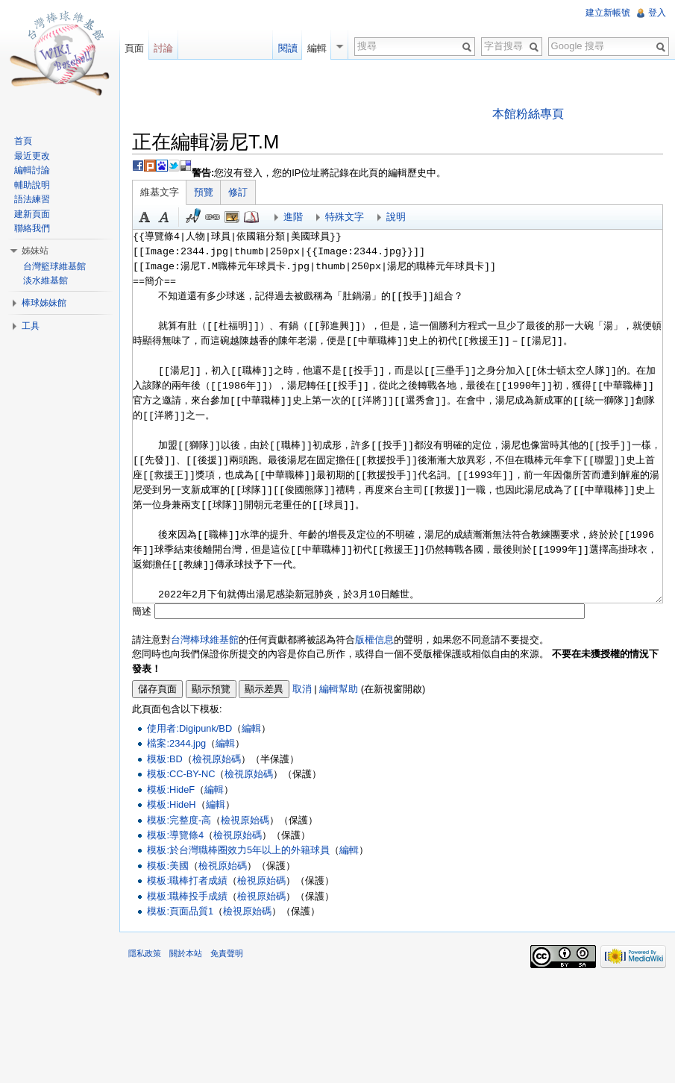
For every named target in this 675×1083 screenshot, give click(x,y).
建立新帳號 (607, 12)
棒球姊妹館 (44, 303)
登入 (657, 12)
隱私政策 (144, 953)
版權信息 (374, 639)
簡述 (141, 611)
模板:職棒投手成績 (187, 896)
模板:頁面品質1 (180, 911)
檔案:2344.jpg (176, 743)
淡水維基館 (45, 280)
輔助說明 (32, 185)
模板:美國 (168, 865)
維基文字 (159, 192)
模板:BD (164, 759)
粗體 (144, 217)
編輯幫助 (338, 688)
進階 (293, 216)
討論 (163, 48)
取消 (302, 688)
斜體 (164, 217)
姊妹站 (35, 250)
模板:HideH (171, 804)
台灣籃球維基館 (54, 266)
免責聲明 (226, 953)
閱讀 (288, 48)
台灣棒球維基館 (205, 639)
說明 (396, 216)
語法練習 (32, 199)
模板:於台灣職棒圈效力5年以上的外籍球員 (238, 850)
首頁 (23, 141)
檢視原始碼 (216, 759)
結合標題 (232, 217)
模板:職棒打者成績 (187, 880)
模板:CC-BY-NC (181, 773)
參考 (251, 217)
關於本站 (185, 953)
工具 (31, 326)
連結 (212, 217)
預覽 (203, 192)
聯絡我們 (32, 228)
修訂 (238, 192)
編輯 (251, 728)
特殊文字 (344, 216)
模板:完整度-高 (179, 820)
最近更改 (32, 156)
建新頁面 (32, 214)
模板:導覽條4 (175, 835)
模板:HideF (171, 789)
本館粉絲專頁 (528, 113)
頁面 (134, 48)
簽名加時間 (193, 217)
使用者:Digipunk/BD (189, 728)
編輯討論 (32, 170)
